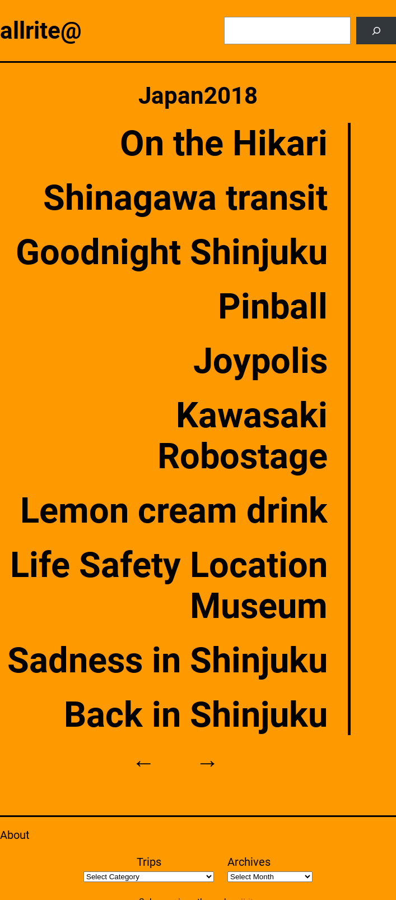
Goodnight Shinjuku (172, 252)
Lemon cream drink (174, 510)
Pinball (273, 306)
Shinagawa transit (185, 197)
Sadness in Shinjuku (167, 660)
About (15, 835)
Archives (249, 862)
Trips (149, 862)
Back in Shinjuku (196, 714)
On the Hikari (224, 143)
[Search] (376, 30)
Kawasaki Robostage (242, 436)
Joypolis (260, 360)
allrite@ (41, 30)
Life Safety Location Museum (169, 585)
